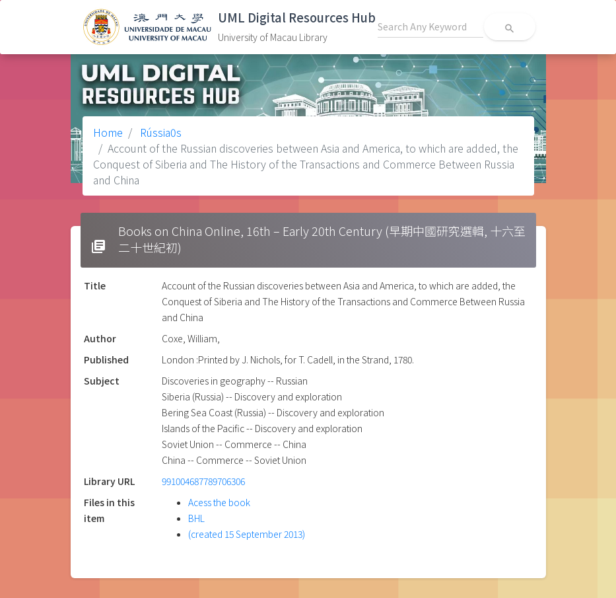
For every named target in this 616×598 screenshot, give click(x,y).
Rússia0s (159, 132)
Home (108, 132)
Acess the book (219, 502)
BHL (196, 518)
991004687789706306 (203, 481)
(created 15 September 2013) (246, 534)
